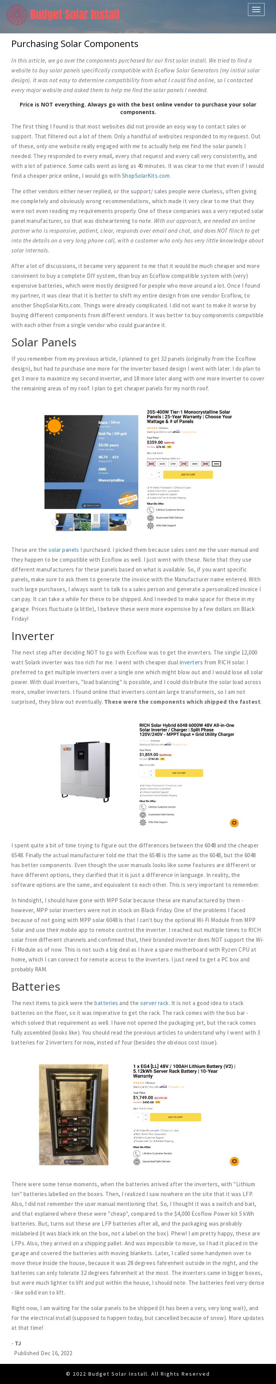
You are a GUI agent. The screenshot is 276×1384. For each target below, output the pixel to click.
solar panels (64, 549)
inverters (191, 662)
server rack (154, 1003)
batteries (106, 1003)
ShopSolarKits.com (146, 175)
